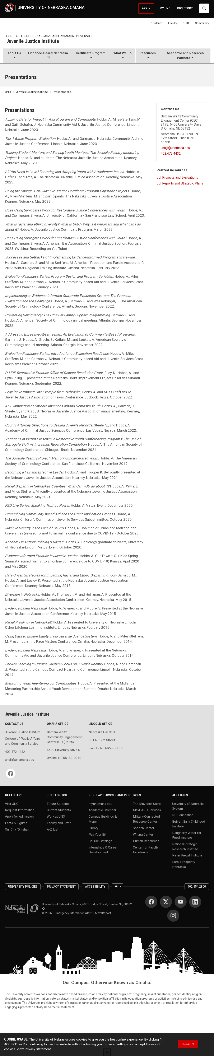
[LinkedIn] (195, 902)
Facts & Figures (16, 823)
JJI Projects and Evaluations (177, 177)
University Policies (23, 886)
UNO (8, 92)
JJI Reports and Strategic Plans (180, 183)
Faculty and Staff (59, 823)
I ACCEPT (188, 1044)
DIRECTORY (185, 8)
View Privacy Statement (34, 1049)
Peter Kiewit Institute (187, 855)
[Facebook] (10, 773)
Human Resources (146, 841)
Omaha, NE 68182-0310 (64, 758)
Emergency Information (73, 913)
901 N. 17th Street (102, 740)
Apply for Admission (19, 816)
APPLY (146, 8)
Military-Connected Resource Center (146, 819)
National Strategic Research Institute (185, 846)
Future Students (58, 803)
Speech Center (143, 828)
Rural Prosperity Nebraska (183, 864)
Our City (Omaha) (17, 829)
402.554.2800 (196, 886)
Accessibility (95, 886)
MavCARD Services (147, 810)
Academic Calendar (102, 810)
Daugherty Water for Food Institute (186, 835)
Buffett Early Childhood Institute (188, 823)
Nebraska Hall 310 (102, 732)
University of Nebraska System (188, 806)
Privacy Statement (61, 886)
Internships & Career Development (103, 849)
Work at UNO (56, 816)
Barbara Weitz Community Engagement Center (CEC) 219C (64, 737)
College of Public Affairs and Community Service (49, 36)
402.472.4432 (171, 153)
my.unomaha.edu (100, 803)
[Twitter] (166, 902)
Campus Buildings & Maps (103, 819)
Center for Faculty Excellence (145, 849)
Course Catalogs (100, 841)
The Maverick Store (147, 803)
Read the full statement (59, 1007)
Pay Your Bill (97, 834)
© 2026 (47, 913)
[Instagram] (173, 916)
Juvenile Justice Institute (32, 41)
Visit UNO (11, 803)
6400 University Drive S (63, 750)
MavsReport (103, 913)
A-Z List (52, 829)
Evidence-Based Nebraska (48, 53)
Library (93, 828)
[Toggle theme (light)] (118, 886)
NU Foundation (182, 815)
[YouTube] (181, 902)
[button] (14, 56)
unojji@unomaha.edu (175, 148)
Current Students (59, 810)
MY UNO (165, 8)
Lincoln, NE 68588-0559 (106, 748)
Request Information (19, 810)
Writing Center (143, 834)
